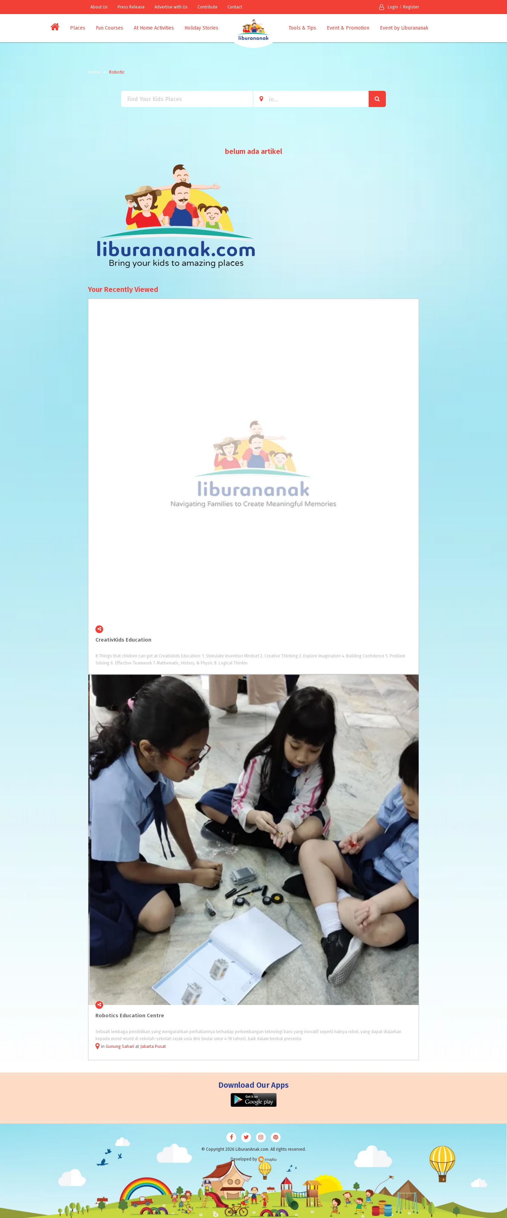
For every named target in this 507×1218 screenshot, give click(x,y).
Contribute (208, 7)
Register (411, 7)
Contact (234, 7)
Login (388, 7)
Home (94, 72)
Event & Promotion (348, 28)
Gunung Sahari (120, 1046)
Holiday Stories (201, 28)
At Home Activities (154, 28)
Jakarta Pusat (153, 1046)
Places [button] (77, 28)
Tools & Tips (302, 28)
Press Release (131, 7)
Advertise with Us (171, 7)
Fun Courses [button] (109, 28)
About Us (99, 7)
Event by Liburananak (404, 28)
